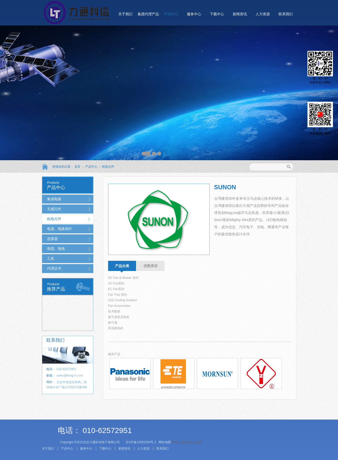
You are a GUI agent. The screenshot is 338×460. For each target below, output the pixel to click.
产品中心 (91, 166)
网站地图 (164, 442)
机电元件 (108, 166)
